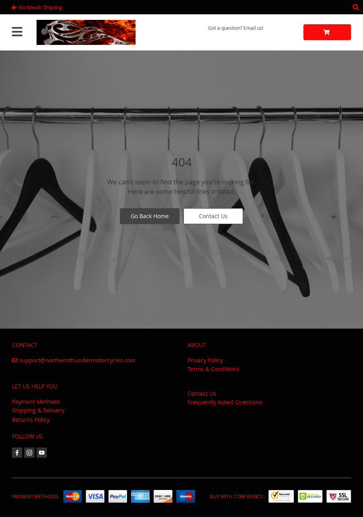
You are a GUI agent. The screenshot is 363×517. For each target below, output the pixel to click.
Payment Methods (36, 401)
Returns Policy (31, 419)
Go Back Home (150, 216)
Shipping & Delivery (38, 410)
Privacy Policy (205, 360)
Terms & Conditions (213, 369)
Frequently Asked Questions (224, 402)
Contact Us (213, 216)
